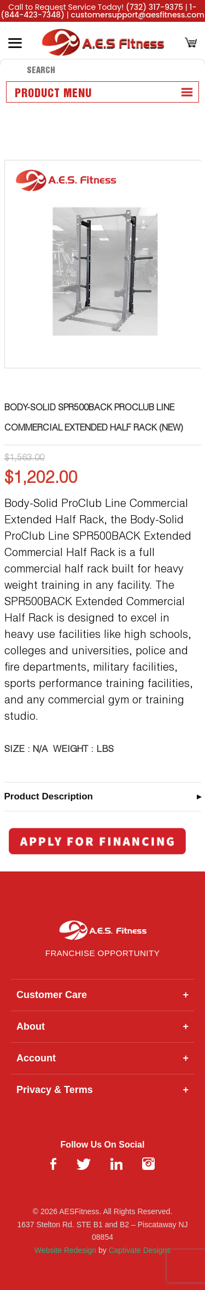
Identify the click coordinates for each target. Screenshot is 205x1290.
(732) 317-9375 (154, 7)
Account (102, 1058)
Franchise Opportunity (102, 953)
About (102, 1026)
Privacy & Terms (102, 1090)
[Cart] (191, 43)
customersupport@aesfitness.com (137, 14)
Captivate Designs (140, 1250)
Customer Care (102, 995)
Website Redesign (65, 1250)
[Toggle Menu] (15, 43)
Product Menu (53, 93)
